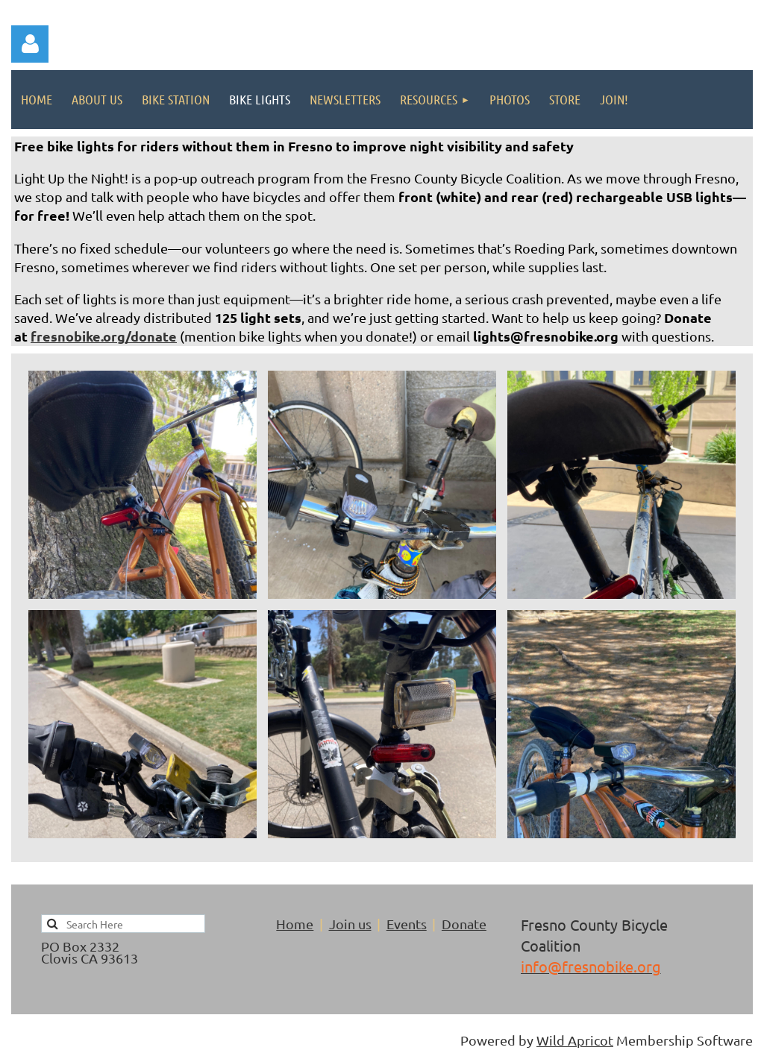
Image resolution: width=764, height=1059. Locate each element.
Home (294, 923)
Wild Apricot (574, 1040)
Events (406, 923)
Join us (350, 923)
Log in (29, 44)
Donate (464, 923)
